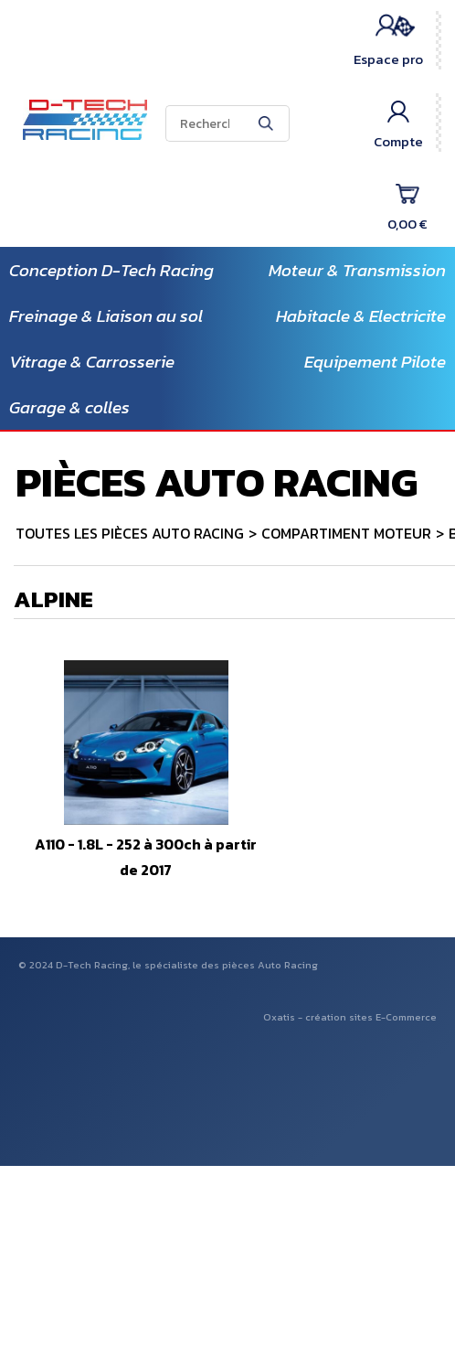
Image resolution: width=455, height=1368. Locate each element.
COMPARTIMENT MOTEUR (346, 533)
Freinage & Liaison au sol (106, 316)
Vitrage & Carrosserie (92, 361)
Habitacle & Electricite (361, 316)
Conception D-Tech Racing (111, 270)
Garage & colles (69, 407)
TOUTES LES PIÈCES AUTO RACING (130, 533)
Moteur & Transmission (357, 270)
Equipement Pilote (375, 361)
